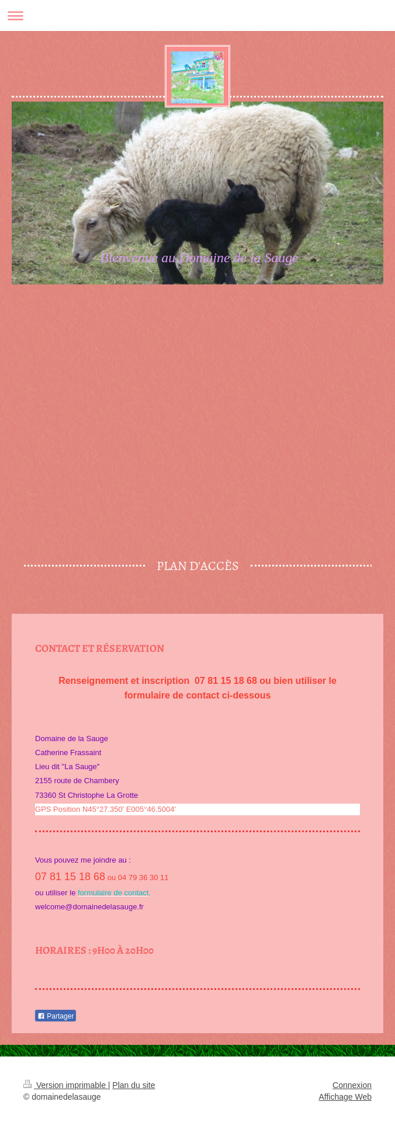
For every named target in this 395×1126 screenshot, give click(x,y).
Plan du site (133, 1085)
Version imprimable (65, 1085)
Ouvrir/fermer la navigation (197, 15)
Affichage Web (345, 1096)
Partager (55, 1016)
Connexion (352, 1085)
